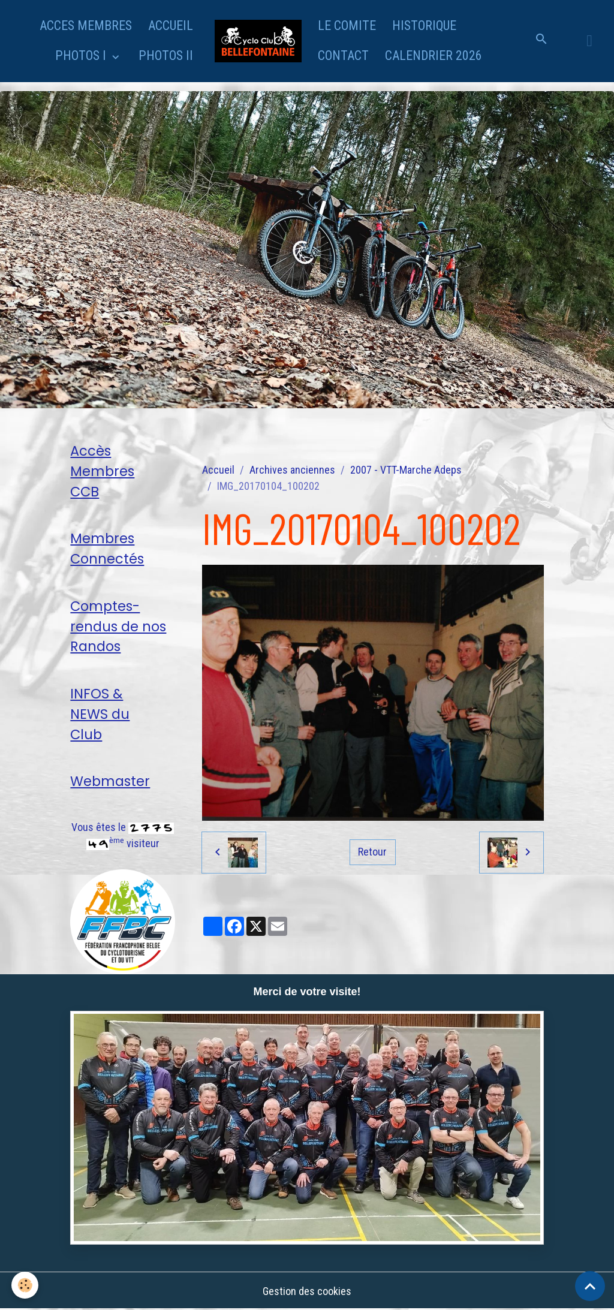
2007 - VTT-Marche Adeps (406, 469)
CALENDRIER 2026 (433, 55)
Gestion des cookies (307, 1291)
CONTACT (343, 55)
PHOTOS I (82, 55)
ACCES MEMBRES (86, 25)
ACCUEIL (170, 25)
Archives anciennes (292, 469)
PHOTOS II (166, 55)
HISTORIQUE (424, 25)
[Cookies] (25, 1285)
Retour (372, 851)
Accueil (218, 469)
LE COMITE (347, 25)
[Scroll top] (590, 1286)
